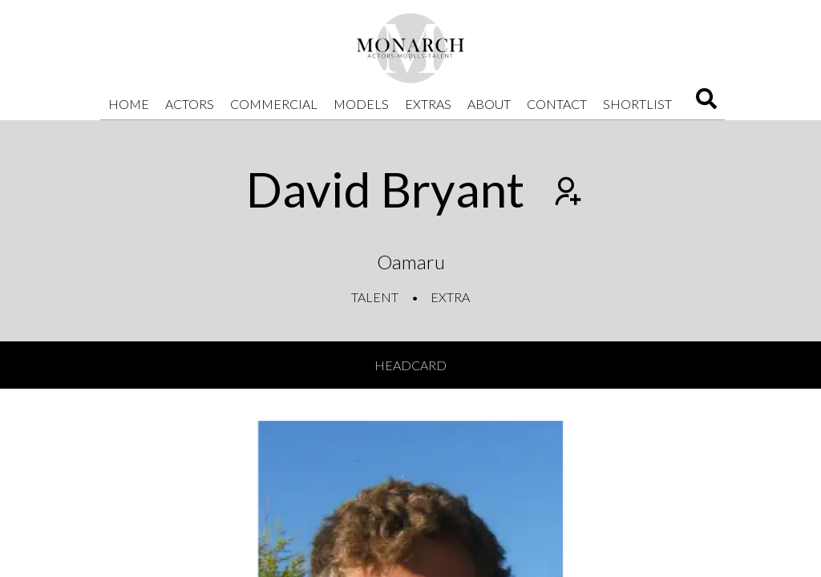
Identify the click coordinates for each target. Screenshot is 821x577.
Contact (557, 103)
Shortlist (637, 103)
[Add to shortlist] (566, 193)
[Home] (410, 48)
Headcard (410, 365)
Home (128, 103)
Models (361, 103)
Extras (428, 103)
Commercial (273, 103)
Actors (189, 103)
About (489, 103)
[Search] (706, 103)
